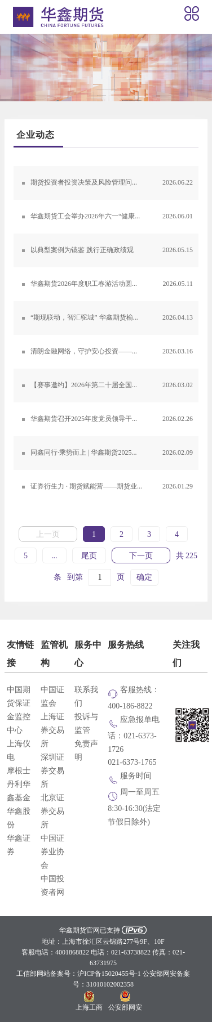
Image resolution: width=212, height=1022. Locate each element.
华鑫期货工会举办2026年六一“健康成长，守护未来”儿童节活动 (114, 217)
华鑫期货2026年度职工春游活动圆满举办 (111, 284)
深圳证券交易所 (52, 771)
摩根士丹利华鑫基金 (18, 784)
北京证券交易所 (52, 811)
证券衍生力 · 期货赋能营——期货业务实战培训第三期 (111, 487)
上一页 (48, 535)
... (54, 556)
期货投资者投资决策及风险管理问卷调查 (111, 183)
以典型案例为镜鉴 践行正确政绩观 (111, 250)
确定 (144, 577)
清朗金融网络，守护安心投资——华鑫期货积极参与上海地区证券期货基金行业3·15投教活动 (114, 352)
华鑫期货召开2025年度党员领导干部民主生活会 (111, 419)
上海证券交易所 (52, 730)
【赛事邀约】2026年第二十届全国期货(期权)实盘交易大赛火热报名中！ (114, 385)
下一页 (141, 556)
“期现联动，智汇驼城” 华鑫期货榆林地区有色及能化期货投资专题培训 (114, 318)
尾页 (89, 556)
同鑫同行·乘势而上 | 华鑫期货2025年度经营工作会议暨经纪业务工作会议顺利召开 (114, 453)
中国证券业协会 (52, 852)
